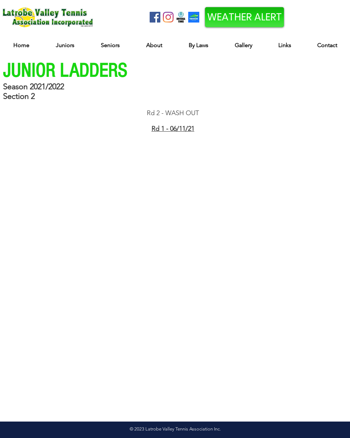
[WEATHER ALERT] (244, 17)
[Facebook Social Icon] (155, 17)
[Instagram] (168, 17)
